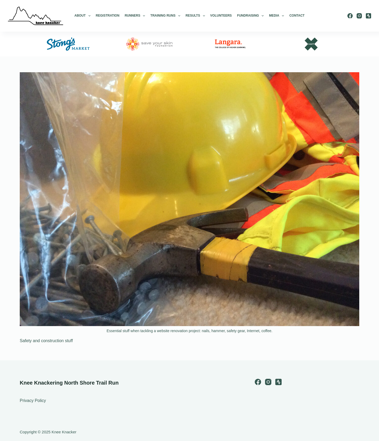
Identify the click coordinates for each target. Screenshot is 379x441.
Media (276, 16)
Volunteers (221, 15)
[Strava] (368, 15)
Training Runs (165, 16)
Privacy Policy (33, 400)
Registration (107, 15)
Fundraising (250, 16)
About (82, 16)
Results (195, 16)
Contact (297, 15)
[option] (68, 44)
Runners (135, 16)
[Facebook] (350, 15)
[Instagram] (359, 15)
